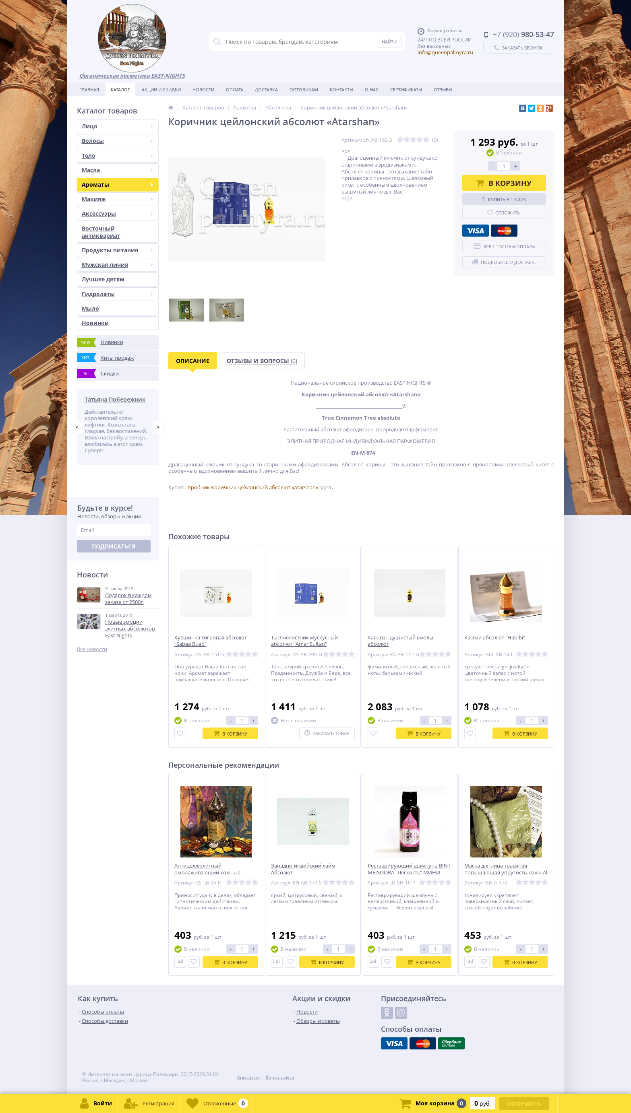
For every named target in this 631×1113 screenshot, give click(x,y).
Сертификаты (406, 90)
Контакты (341, 90)
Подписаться (113, 546)
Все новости (92, 649)
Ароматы (117, 184)
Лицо (117, 126)
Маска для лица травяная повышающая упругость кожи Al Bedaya (505, 872)
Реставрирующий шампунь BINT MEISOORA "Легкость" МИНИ (409, 869)
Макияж (117, 199)
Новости (203, 90)
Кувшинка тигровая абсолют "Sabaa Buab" (210, 641)
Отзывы (443, 90)
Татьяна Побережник (116, 399)
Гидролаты (117, 294)
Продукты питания (117, 250)
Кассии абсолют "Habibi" (494, 637)
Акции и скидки (161, 90)
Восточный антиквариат (101, 232)
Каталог (120, 90)
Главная (89, 90)
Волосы (117, 140)
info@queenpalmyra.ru (445, 52)
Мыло (90, 308)
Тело (117, 155)
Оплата (234, 90)
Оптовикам (304, 90)
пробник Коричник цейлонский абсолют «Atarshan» (253, 487)
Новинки (95, 323)
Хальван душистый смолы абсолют (400, 641)
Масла (117, 170)
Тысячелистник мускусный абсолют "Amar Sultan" (304, 641)
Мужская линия (117, 264)
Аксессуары (117, 213)
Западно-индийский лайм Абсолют (303, 869)
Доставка (266, 90)
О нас (372, 90)
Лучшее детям (103, 279)
